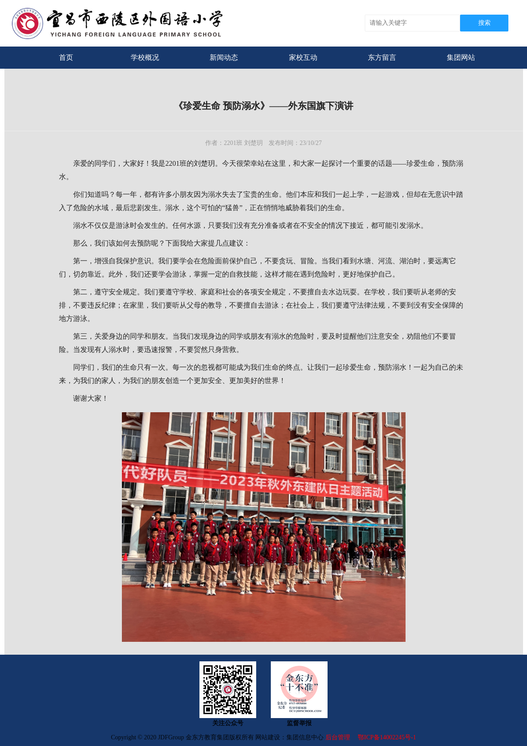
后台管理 (338, 737)
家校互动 (303, 57)
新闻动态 (224, 57)
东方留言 (382, 57)
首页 (66, 57)
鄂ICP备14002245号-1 (387, 737)
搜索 (484, 23)
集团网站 (461, 57)
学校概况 (145, 57)
